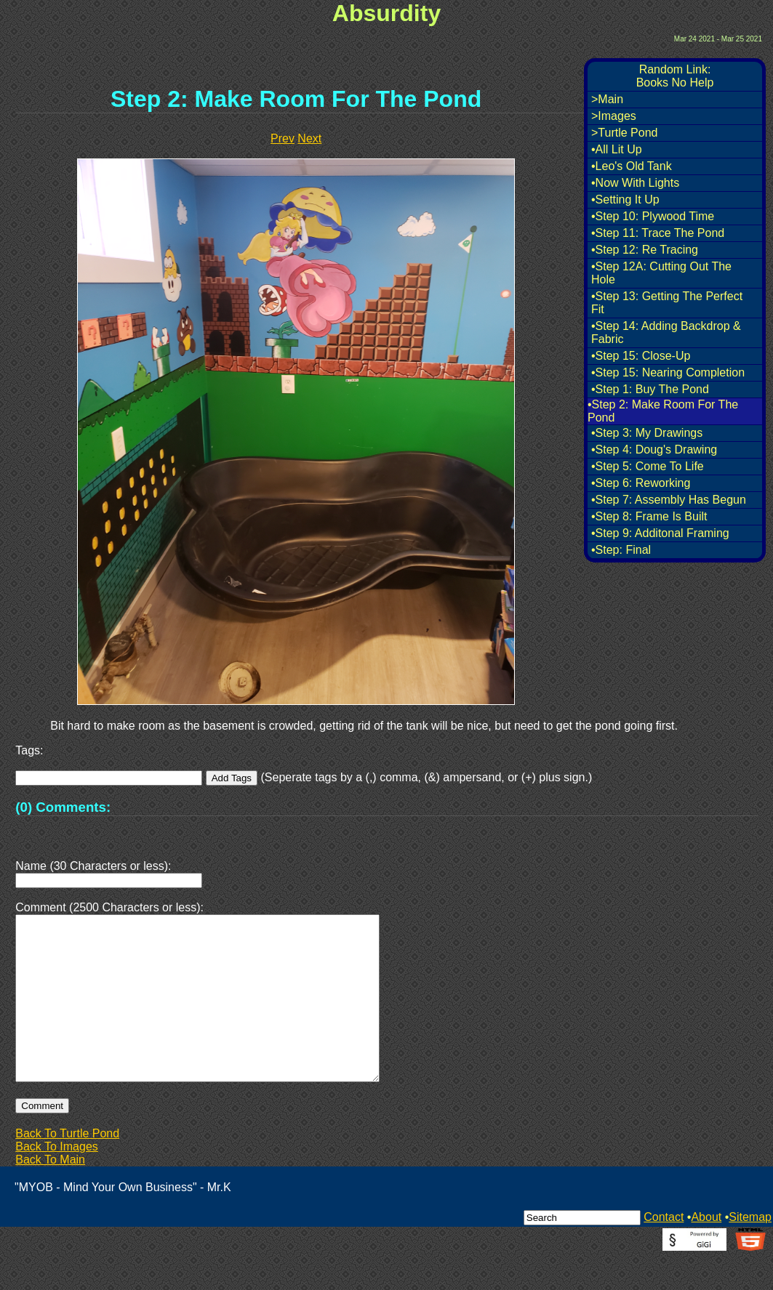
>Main (607, 99)
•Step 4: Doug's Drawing (654, 449)
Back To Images (56, 1181)
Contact (664, 1252)
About (706, 1252)
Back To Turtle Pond (67, 1168)
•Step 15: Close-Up (640, 356)
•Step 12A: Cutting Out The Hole (661, 273)
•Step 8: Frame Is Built (649, 516)
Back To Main (50, 1194)
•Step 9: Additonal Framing (660, 533)
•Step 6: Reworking (640, 483)
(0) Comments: (63, 807)
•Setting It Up (625, 199)
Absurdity (386, 13)
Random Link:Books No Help (675, 76)
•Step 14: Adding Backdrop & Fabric (666, 332)
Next (309, 138)
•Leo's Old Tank (631, 166)
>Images (613, 116)
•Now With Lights (635, 183)
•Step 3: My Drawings (646, 433)
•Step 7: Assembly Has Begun (668, 499)
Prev (283, 138)
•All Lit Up (616, 149)
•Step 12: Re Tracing (644, 249)
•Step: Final (621, 550)
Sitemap (750, 1252)
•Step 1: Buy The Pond (650, 389)
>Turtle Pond (624, 132)
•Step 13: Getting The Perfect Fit (666, 302)
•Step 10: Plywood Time (652, 216)
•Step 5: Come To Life (647, 466)
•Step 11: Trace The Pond (657, 233)
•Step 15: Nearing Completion (668, 372)
